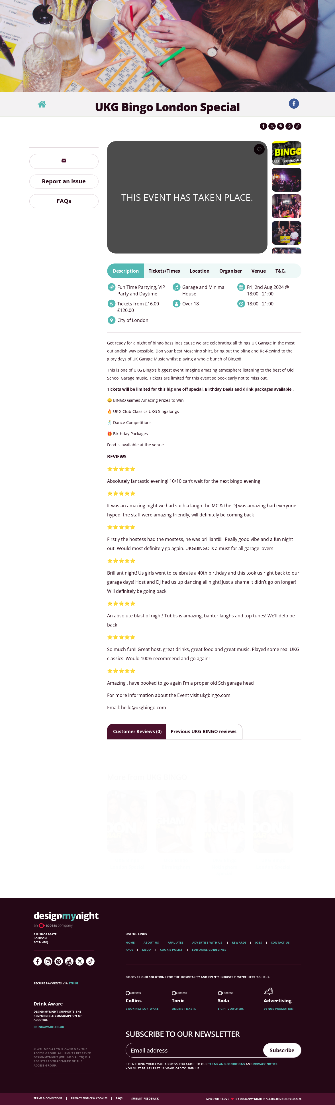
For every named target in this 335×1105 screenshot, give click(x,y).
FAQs (64, 201)
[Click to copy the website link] (297, 126)
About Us (151, 942)
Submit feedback (145, 1098)
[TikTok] (90, 961)
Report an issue (64, 181)
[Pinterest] (58, 961)
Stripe (74, 983)
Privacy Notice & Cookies (89, 1098)
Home (130, 942)
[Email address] (192, 1050)
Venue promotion (278, 1009)
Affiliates (176, 942)
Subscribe (280, 1050)
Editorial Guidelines (209, 950)
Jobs (258, 942)
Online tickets (184, 1009)
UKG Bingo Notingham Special (224, 867)
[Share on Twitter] (272, 126)
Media (147, 950)
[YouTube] (69, 961)
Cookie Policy (171, 950)
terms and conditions (226, 1064)
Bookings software (142, 1009)
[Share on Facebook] (263, 126)
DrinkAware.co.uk (49, 1027)
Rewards (239, 942)
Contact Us (280, 942)
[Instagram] (48, 961)
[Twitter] (79, 961)
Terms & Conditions (48, 1098)
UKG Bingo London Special (127, 863)
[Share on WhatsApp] (289, 126)
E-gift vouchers (231, 1009)
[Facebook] (37, 961)
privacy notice (265, 1064)
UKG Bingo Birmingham (176, 863)
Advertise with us (207, 942)
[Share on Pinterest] (280, 126)
